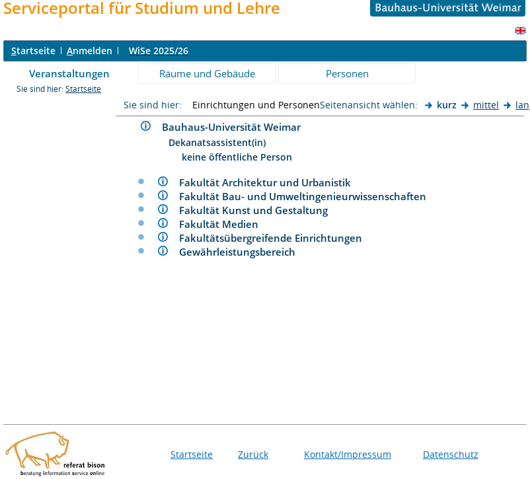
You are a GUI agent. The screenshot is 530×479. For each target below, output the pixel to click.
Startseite (83, 89)
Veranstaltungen (69, 73)
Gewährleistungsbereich (242, 251)
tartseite (33, 50)
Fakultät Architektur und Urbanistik (270, 182)
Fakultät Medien (224, 224)
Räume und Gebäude (207, 73)
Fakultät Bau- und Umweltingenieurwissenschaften (308, 196)
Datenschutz (450, 454)
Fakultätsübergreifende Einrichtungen (276, 237)
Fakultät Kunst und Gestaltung (258, 210)
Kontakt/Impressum (347, 454)
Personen (347, 73)
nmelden (89, 50)
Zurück (253, 454)
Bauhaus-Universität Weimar (236, 126)
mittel (486, 104)
